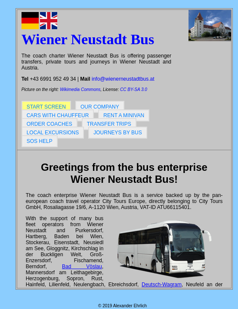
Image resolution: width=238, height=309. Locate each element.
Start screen (46, 107)
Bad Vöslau (82, 267)
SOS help (40, 141)
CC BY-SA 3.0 (133, 89)
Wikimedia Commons (80, 89)
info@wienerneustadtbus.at (123, 79)
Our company (99, 107)
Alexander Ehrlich (130, 305)
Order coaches (49, 124)
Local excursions (53, 133)
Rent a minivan (123, 115)
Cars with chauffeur (58, 115)
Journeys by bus (117, 133)
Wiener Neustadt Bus (88, 39)
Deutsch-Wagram (162, 285)
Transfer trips (109, 124)
